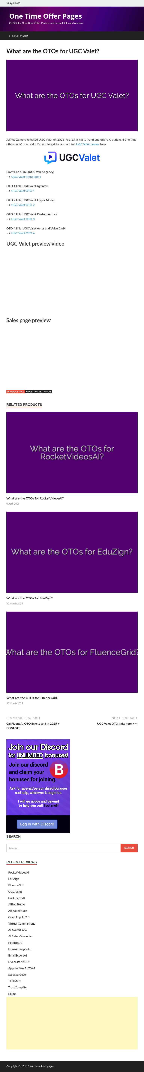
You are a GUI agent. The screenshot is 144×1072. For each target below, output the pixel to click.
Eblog (12, 993)
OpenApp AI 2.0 (18, 917)
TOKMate (14, 981)
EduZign (13, 878)
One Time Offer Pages (45, 16)
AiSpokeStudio (17, 910)
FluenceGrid (16, 885)
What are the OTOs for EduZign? (29, 598)
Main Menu (20, 35)
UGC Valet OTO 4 (23, 233)
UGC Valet (15, 891)
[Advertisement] (72, 1023)
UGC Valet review (87, 144)
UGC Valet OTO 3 (23, 219)
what (47, 391)
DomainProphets (19, 949)
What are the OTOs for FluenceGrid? (32, 698)
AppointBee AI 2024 (21, 968)
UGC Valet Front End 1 (26, 176)
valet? (38, 391)
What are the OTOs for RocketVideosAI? (35, 498)
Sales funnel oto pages (41, 1066)
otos (29, 391)
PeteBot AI (15, 942)
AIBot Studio (16, 904)
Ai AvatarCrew (17, 930)
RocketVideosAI (18, 872)
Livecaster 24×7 (18, 961)
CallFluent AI (16, 898)
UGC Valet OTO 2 (23, 205)
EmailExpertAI (17, 955)
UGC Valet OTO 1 (23, 190)
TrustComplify (17, 987)
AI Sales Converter (20, 936)
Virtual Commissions (21, 923)
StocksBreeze (17, 974)
